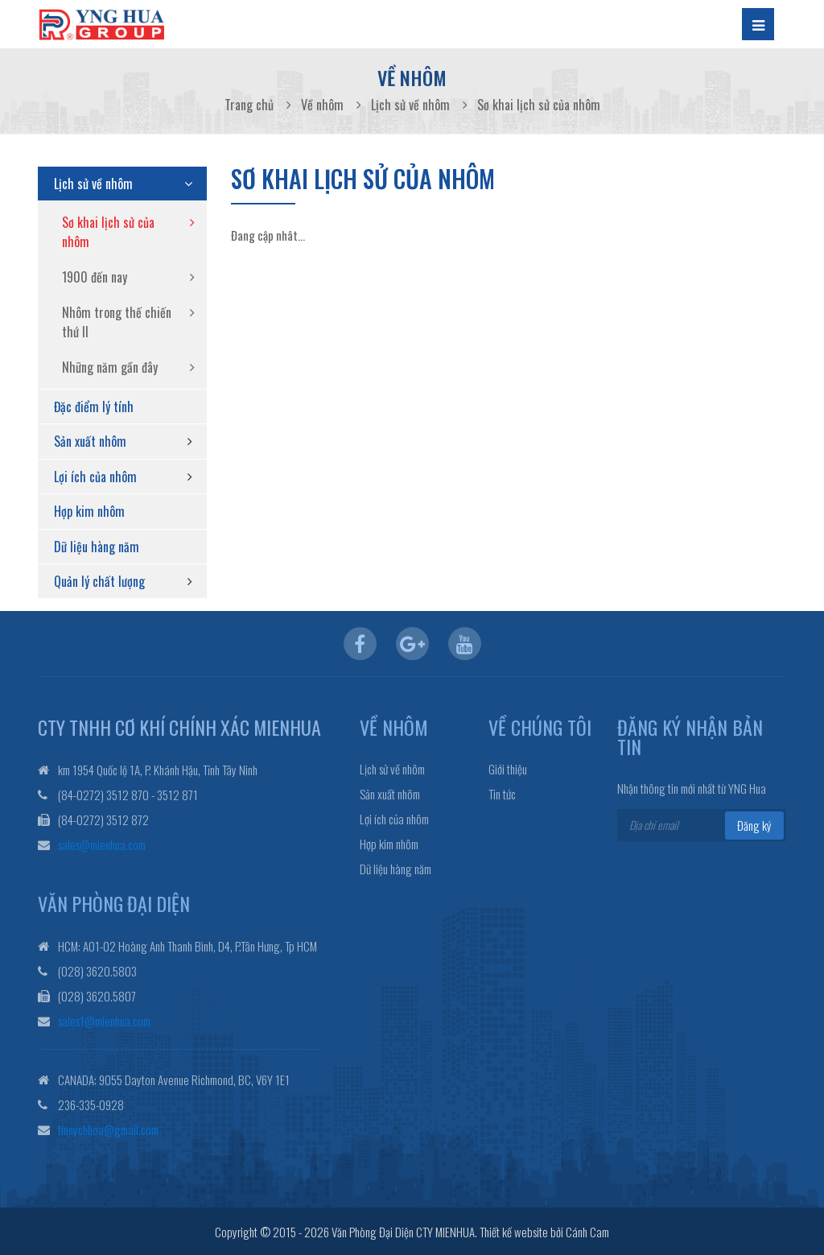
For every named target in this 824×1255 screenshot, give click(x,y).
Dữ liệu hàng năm (96, 546)
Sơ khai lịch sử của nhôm (108, 232)
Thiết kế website (514, 1230)
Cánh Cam (587, 1230)
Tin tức (502, 794)
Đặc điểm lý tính (94, 406)
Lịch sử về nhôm (93, 183)
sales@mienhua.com (102, 843)
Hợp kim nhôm (89, 511)
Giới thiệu (507, 769)
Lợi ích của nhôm (95, 476)
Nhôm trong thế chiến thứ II (116, 322)
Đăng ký (754, 825)
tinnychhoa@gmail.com (108, 1128)
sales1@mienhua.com (104, 1019)
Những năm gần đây (110, 367)
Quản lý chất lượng (99, 581)
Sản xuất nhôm (90, 441)
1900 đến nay (94, 277)
